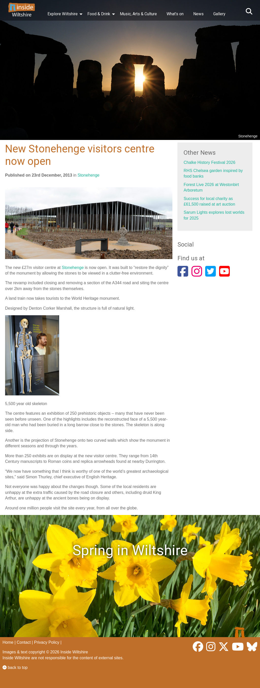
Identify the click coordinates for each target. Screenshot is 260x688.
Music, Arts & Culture (138, 13)
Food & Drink (98, 13)
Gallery (219, 13)
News (198, 13)
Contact (24, 642)
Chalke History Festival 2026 (209, 162)
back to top (15, 667)
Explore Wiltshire (62, 13)
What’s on (175, 13)
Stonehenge (88, 175)
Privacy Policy (46, 642)
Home (8, 642)
